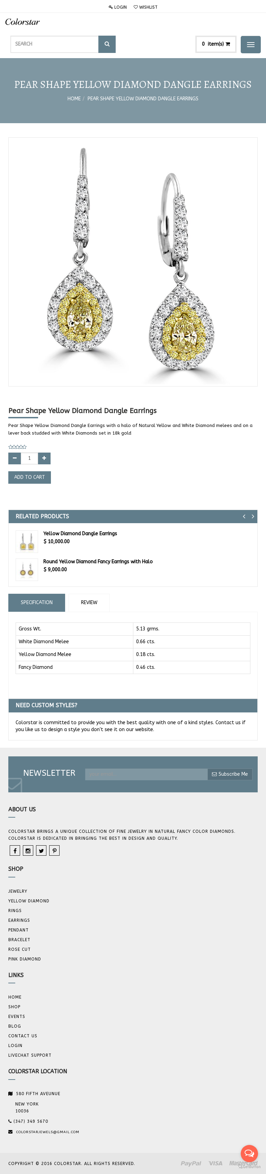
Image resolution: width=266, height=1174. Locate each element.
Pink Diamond (24, 959)
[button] (244, 516)
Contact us (22, 1036)
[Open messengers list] (249, 1153)
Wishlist (146, 7)
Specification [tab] (37, 603)
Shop (14, 1006)
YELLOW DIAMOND (29, 901)
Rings (15, 910)
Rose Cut (19, 949)
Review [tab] (89, 603)
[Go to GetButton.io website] (249, 1167)
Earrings (19, 920)
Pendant (18, 930)
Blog (14, 1026)
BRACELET (19, 939)
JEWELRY (17, 891)
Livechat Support (30, 1055)
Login (118, 7)
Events (16, 1016)
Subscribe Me (230, 774)
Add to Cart (29, 477)
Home (74, 99)
